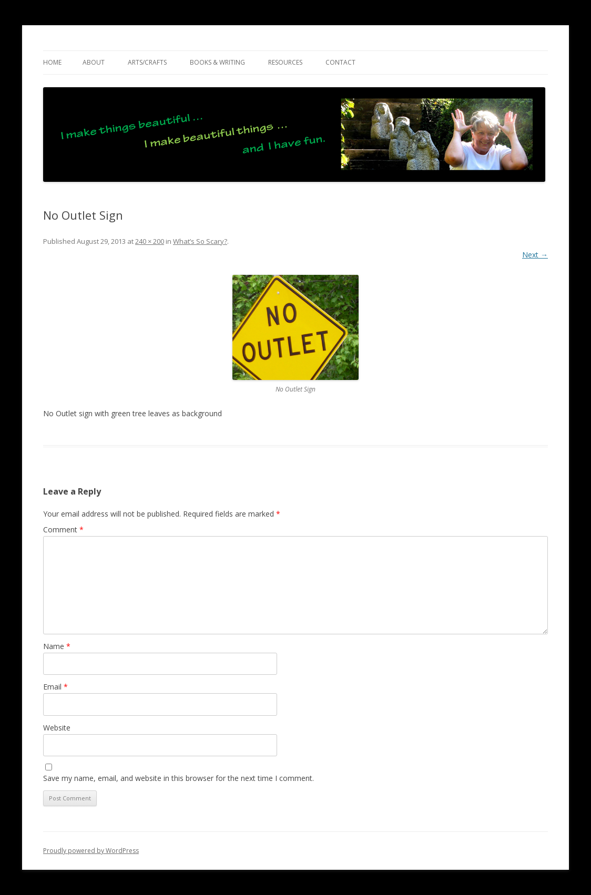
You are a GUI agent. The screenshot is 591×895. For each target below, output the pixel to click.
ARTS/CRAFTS (147, 62)
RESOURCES (285, 62)
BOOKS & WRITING (217, 62)
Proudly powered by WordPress (91, 850)
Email (55, 687)
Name (56, 646)
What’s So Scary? (200, 241)
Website (56, 728)
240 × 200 (149, 241)
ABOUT (94, 62)
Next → (535, 255)
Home (52, 62)
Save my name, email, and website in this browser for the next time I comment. (178, 778)
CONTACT (340, 62)
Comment (63, 529)
